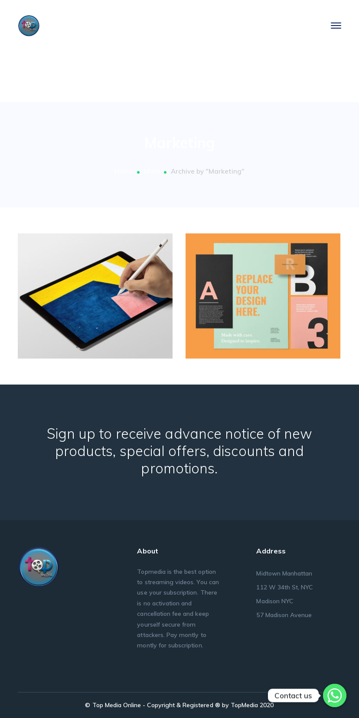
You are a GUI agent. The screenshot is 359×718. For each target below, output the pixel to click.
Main (152, 171)
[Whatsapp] (334, 695)
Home (123, 171)
